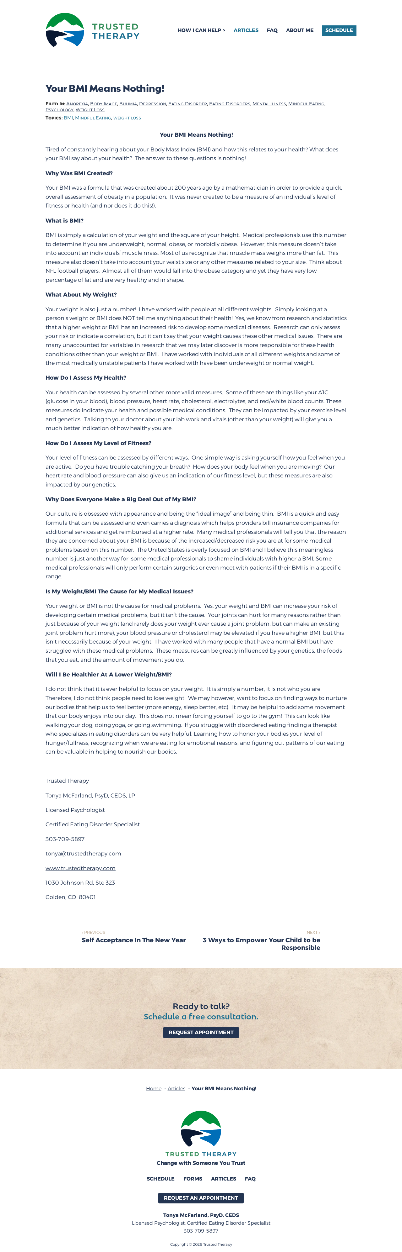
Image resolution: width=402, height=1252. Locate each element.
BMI (68, 118)
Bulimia (128, 104)
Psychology (59, 110)
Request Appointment (201, 1032)
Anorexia (77, 104)
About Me (300, 30)
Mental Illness (269, 104)
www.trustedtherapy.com (81, 868)
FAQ (272, 30)
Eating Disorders (229, 104)
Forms (192, 1178)
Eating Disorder (187, 104)
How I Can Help (199, 30)
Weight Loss (90, 110)
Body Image (103, 104)
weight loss (127, 118)
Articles (246, 30)
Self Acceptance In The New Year (134, 940)
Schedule (339, 30)
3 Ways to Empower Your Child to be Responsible (261, 944)
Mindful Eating (306, 104)
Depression (152, 104)
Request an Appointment (201, 1197)
